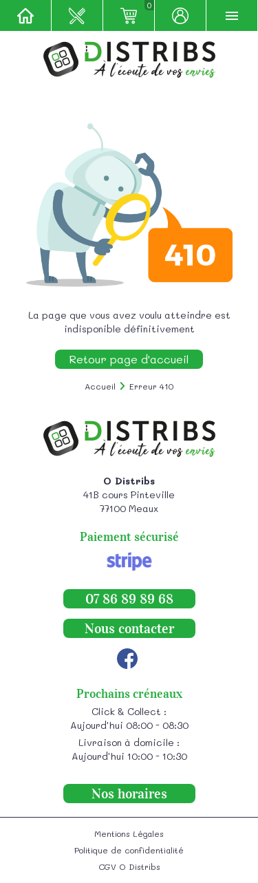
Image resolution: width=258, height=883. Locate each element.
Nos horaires (129, 793)
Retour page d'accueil (129, 359)
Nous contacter (129, 628)
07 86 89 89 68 (129, 599)
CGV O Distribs (129, 866)
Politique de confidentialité (129, 849)
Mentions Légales (129, 833)
